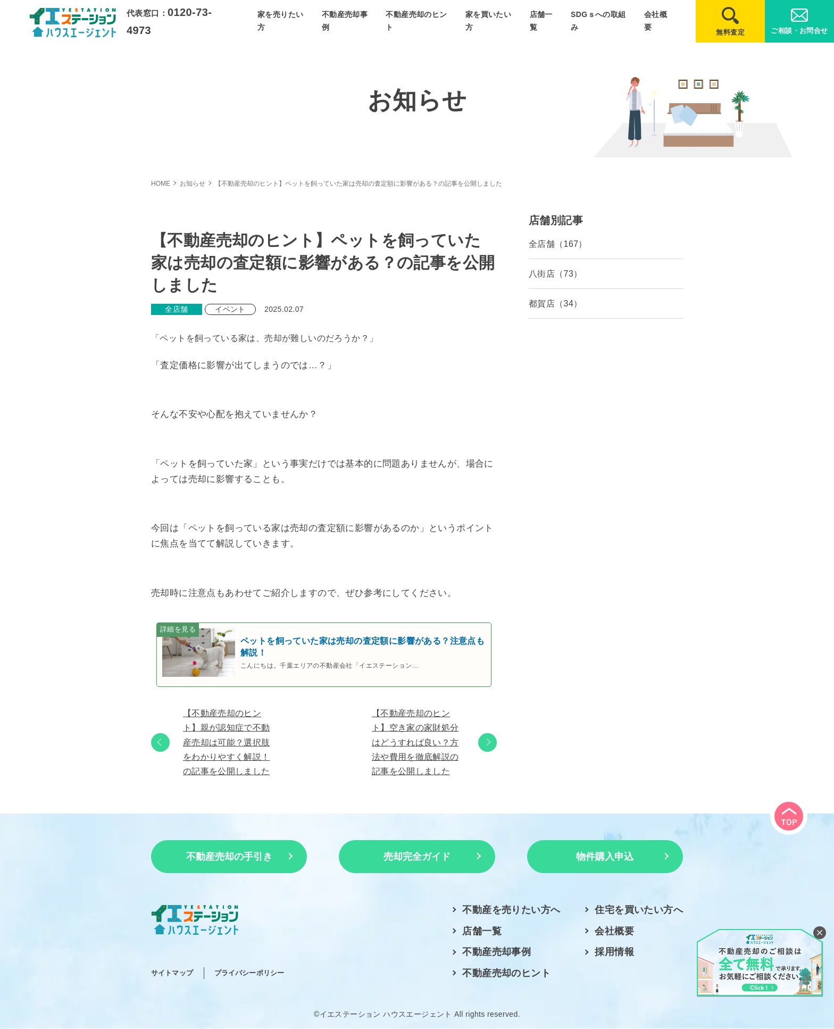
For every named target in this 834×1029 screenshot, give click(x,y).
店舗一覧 (482, 931)
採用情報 (614, 952)
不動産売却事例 (496, 952)
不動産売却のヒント (506, 973)
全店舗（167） (558, 243)
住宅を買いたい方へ (639, 909)
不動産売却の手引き (229, 856)
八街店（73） (555, 273)
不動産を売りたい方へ (511, 909)
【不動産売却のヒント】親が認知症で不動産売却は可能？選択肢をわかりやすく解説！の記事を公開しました (226, 742)
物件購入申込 (604, 856)
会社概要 (614, 931)
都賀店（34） (555, 303)
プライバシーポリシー (249, 973)
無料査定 (730, 32)
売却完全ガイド (417, 856)
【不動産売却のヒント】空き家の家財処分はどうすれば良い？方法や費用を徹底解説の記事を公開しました (415, 742)
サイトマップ (172, 973)
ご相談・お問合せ (799, 31)
